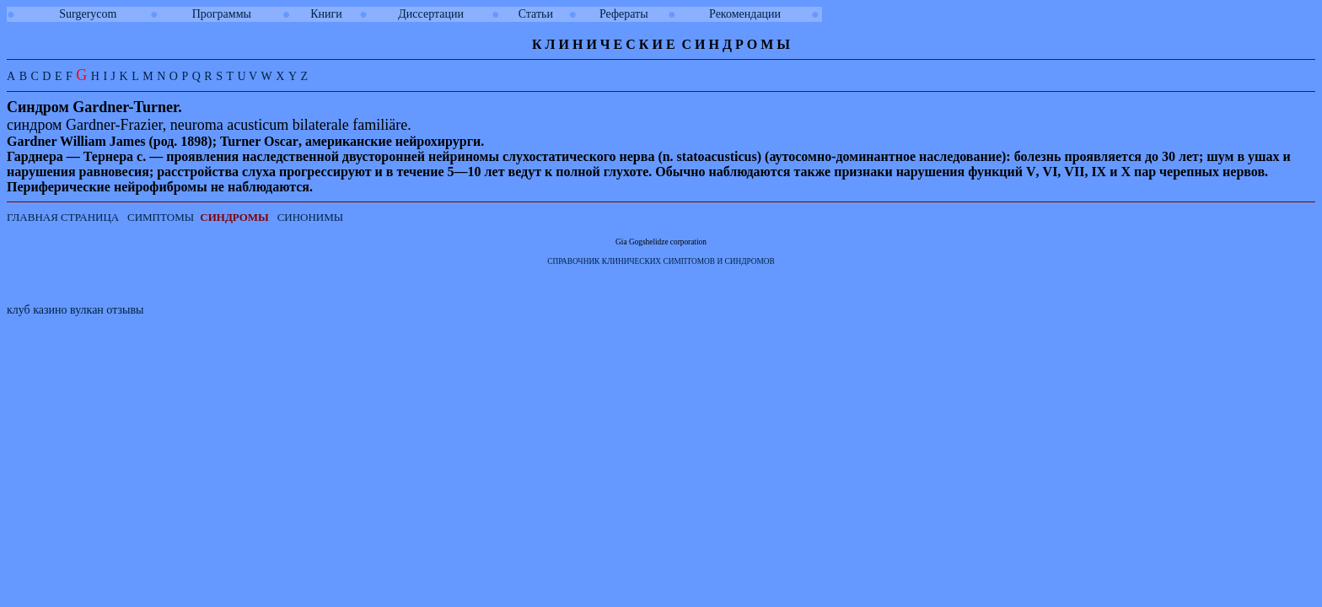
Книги (326, 14)
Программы (221, 14)
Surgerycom (87, 14)
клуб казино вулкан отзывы (75, 310)
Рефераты (623, 14)
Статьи (536, 14)
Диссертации (431, 14)
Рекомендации (745, 14)
